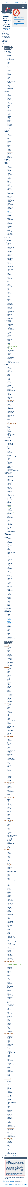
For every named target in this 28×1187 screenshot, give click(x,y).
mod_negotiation (9, 961)
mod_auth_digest (9, 782)
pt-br (5, 31)
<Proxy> (9, 913)
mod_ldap (9, 768)
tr (10, 31)
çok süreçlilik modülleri (9, 213)
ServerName (10, 512)
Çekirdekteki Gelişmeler (19, 17)
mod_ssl (6, 646)
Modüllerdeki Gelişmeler (19, 19)
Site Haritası (24, 2)
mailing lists (14, 1174)
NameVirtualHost (12, 346)
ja (7, 29)
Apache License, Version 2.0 (8, 1181)
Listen (9, 344)
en (3, 29)
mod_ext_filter (11, 423)
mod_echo (9, 152)
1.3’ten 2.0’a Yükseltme (19, 23)
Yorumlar (16, 24)
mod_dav (6, 667)
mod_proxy (10, 864)
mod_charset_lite (9, 797)
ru (8, 31)
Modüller (6, 2)
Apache (4, 13)
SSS (16, 2)
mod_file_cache (8, 820)
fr (5, 29)
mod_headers (7, 849)
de (9, 28)
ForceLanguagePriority (14, 964)
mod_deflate (7, 703)
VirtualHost (10, 349)
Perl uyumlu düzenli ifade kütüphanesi (10, 619)
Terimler (19, 2)
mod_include (10, 400)
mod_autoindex (8, 1033)
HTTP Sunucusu (10, 13)
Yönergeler (11, 2)
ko (10, 29)
